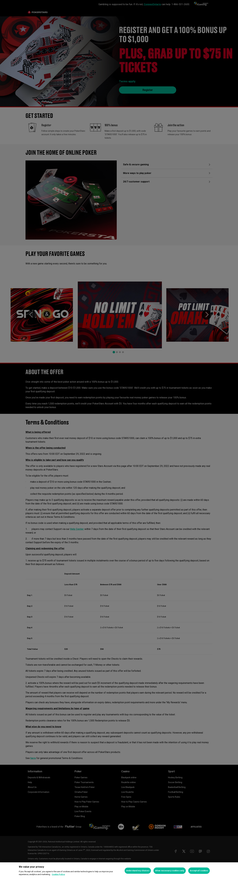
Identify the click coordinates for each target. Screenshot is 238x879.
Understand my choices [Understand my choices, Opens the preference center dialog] (137, 870)
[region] (119, 870)
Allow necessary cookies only (169, 870)
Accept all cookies (199, 870)
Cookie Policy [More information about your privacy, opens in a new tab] (58, 874)
